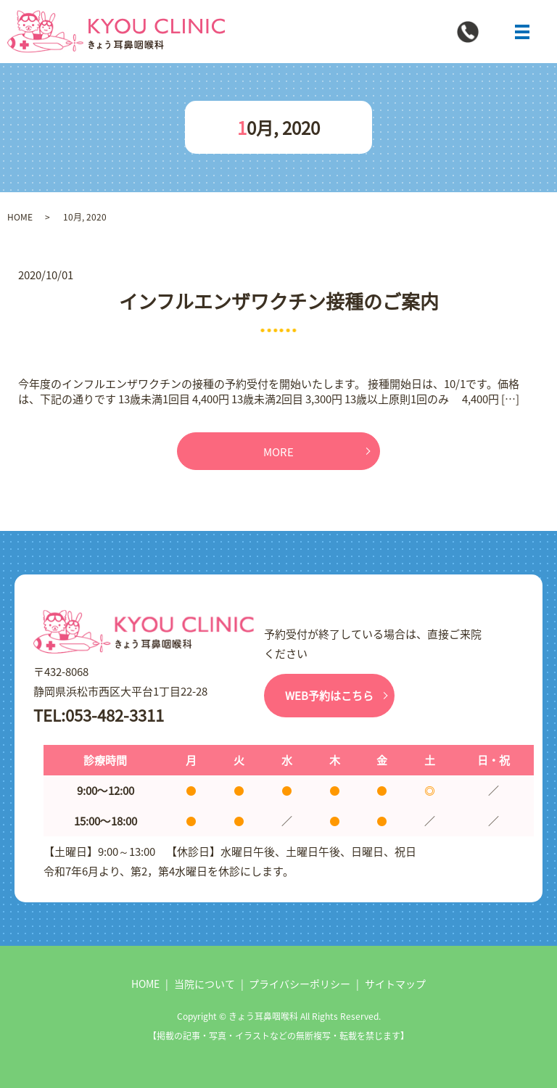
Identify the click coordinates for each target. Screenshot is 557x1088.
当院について (204, 983)
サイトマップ (395, 983)
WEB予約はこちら (329, 695)
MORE (278, 451)
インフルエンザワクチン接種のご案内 (279, 300)
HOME (20, 216)
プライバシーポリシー (299, 983)
